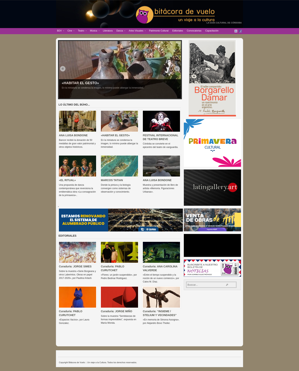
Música (94, 31)
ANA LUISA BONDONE (73, 135)
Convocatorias (194, 30)
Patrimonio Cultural (159, 30)
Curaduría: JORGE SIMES (75, 266)
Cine (70, 31)
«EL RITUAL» (67, 180)
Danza (119, 31)
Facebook (240, 31)
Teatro (81, 31)
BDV (59, 31)
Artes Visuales (136, 31)
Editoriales (177, 30)
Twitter (235, 31)
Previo (63, 69)
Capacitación (211, 30)
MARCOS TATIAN (112, 180)
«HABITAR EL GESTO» (80, 83)
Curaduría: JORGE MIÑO (116, 311)
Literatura (108, 30)
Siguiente (177, 69)
